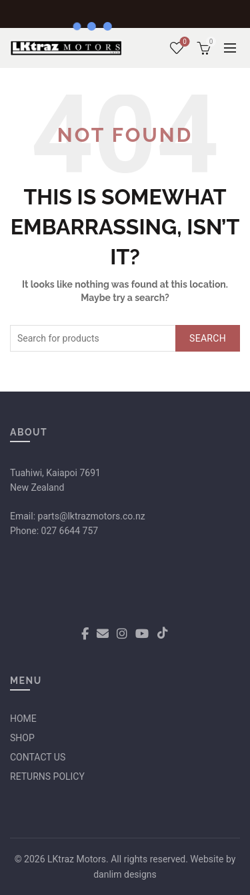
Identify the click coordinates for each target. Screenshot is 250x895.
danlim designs (125, 874)
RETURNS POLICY (47, 776)
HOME (23, 718)
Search (207, 338)
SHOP (22, 738)
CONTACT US (37, 757)
